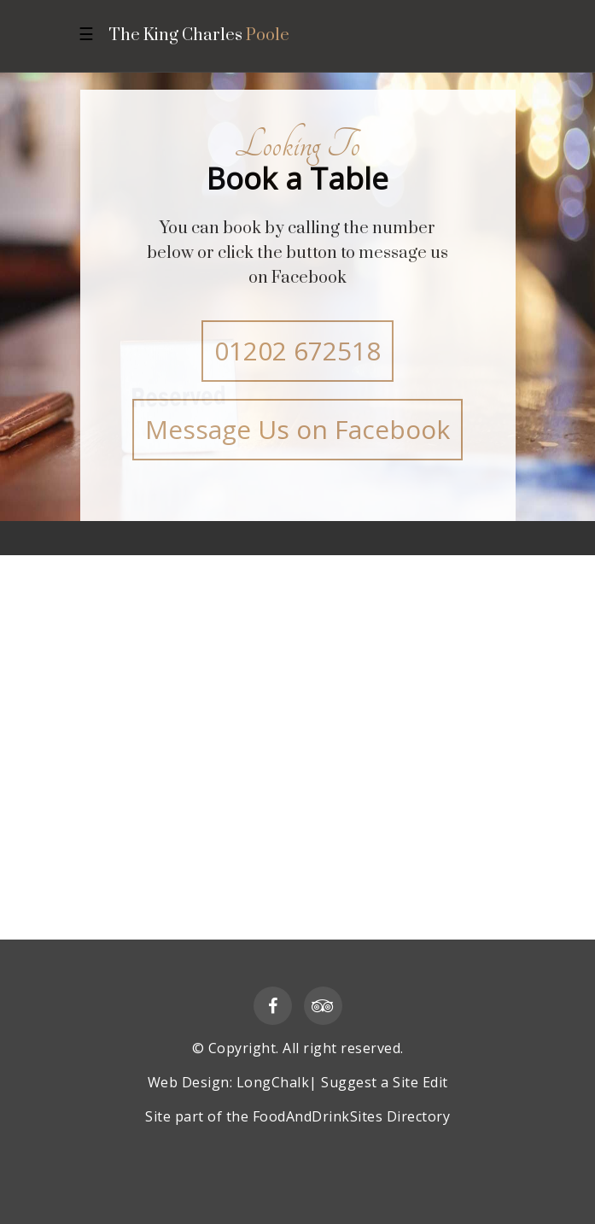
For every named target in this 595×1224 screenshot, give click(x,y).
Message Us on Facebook (297, 429)
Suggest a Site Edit (384, 1082)
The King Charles (198, 36)
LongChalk (273, 1082)
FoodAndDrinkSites (318, 1116)
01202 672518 (297, 350)
